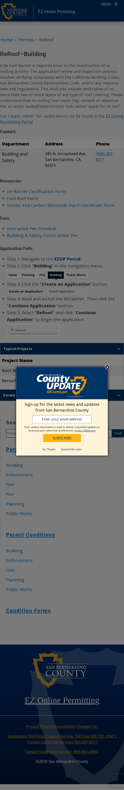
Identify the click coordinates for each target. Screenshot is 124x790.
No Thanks (48, 449)
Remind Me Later (71, 449)
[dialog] (62, 411)
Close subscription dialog (107, 367)
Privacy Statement (85, 430)
